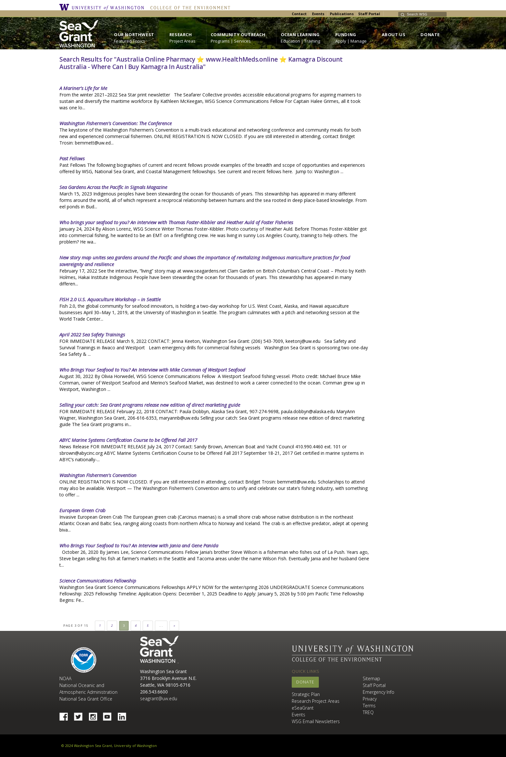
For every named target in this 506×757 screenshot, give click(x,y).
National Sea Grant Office (85, 699)
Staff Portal (369, 13)
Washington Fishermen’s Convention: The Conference (115, 123)
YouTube (109, 715)
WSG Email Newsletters (316, 721)
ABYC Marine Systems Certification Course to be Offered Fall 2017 (128, 440)
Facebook (66, 715)
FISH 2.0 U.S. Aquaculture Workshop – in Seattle (110, 299)
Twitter (80, 715)
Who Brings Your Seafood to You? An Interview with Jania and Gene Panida (138, 545)
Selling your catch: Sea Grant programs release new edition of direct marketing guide (149, 405)
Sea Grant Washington (159, 649)
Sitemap (371, 678)
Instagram (95, 715)
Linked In (124, 715)
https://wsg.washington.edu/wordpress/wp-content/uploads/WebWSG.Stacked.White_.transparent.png (78, 33)
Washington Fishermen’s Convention (98, 475)
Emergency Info (378, 692)
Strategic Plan (306, 694)
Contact (299, 13)
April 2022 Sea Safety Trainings (92, 334)
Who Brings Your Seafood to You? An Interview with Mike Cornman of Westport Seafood (152, 369)
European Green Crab (82, 510)
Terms (369, 705)
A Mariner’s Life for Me (83, 88)
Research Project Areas (315, 701)
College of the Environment (188, 7)
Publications (342, 13)
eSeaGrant (303, 708)
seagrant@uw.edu (158, 698)
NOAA (83, 660)
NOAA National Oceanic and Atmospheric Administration (88, 685)
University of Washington (103, 7)
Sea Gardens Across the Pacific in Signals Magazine (113, 187)
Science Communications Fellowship (97, 580)
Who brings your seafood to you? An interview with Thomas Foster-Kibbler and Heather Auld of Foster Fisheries (176, 222)
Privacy (370, 699)
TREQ (368, 712)
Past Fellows (72, 158)
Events (318, 13)
